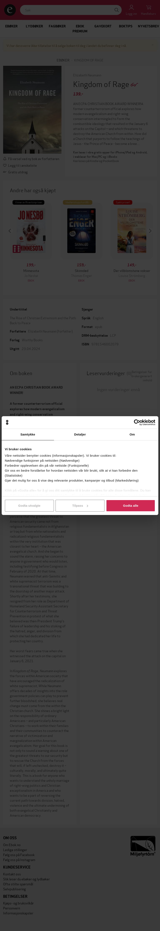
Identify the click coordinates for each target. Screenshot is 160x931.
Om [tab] (132, 434)
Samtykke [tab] (27, 434)
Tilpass (80, 505)
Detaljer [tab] (80, 434)
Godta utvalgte (29, 505)
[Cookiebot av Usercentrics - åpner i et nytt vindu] (137, 422)
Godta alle (130, 505)
